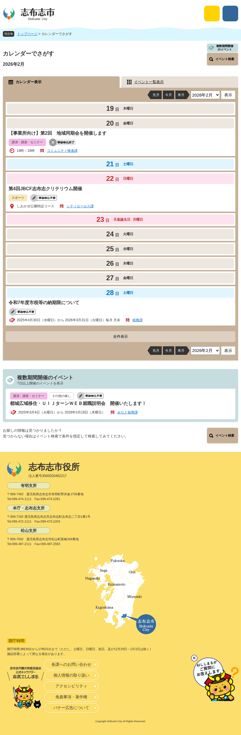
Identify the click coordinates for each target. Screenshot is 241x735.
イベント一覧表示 (149, 82)
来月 (181, 95)
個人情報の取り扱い (71, 675)
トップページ (27, 34)
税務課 (137, 320)
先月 (156, 95)
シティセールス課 (80, 206)
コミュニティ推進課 (62, 151)
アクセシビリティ (71, 686)
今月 (168, 95)
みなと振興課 (127, 412)
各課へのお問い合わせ (71, 664)
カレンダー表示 (28, 82)
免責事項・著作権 (71, 697)
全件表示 (120, 336)
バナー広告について (71, 707)
